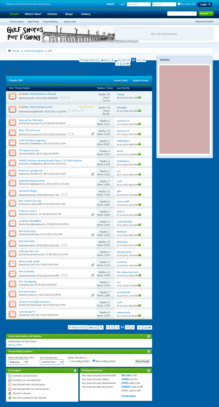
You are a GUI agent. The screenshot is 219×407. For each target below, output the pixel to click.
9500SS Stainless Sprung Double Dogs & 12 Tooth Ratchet (50, 160)
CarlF (32, 264)
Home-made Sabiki (29, 261)
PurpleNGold (36, 111)
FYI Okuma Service (29, 150)
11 (108, 191)
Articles (52, 14)
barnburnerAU (37, 254)
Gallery (85, 14)
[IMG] (124, 383)
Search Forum (140, 80)
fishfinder (34, 234)
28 (108, 94)
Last (125, 63)
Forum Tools (121, 80)
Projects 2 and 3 (27, 210)
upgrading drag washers (32, 180)
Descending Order (104, 361)
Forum (14, 14)
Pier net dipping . (28, 281)
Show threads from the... (22, 357)
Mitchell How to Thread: (43, 93)
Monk (33, 195)
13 (128, 60)
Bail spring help (27, 231)
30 (108, 107)
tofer (32, 98)
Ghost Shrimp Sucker (41, 106)
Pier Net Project (27, 291)
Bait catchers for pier (30, 200)
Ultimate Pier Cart (28, 251)
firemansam (36, 304)
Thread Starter (22, 88)
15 (138, 60)
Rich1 (33, 153)
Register (111, 4)
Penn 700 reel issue (29, 130)
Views (110, 88)
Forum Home (17, 21)
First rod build (26, 271)
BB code (126, 375)
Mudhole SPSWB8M (30, 221)
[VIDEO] (126, 386)
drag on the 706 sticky (31, 120)
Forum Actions (50, 21)
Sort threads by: (49, 357)
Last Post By (124, 88)
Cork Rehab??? (27, 311)
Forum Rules (128, 396)
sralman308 (36, 204)
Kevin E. (34, 214)
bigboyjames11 (37, 183)
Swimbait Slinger (28, 190)
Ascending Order (79, 361)
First (104, 60)
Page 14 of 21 (90, 60)
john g (11, 344)
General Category (34, 50)
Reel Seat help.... (28, 241)
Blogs (69, 14)
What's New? (33, 14)
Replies (101, 88)
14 (133, 60)
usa (31, 284)
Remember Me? (187, 4)
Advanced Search (204, 21)
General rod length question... (35, 301)
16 (143, 60)
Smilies (125, 379)
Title (11, 88)
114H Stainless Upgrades (32, 140)
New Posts (33, 21)
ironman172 (36, 123)
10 (108, 130)
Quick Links (70, 21)
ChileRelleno (36, 143)
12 (123, 60)
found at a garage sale (31, 170)
